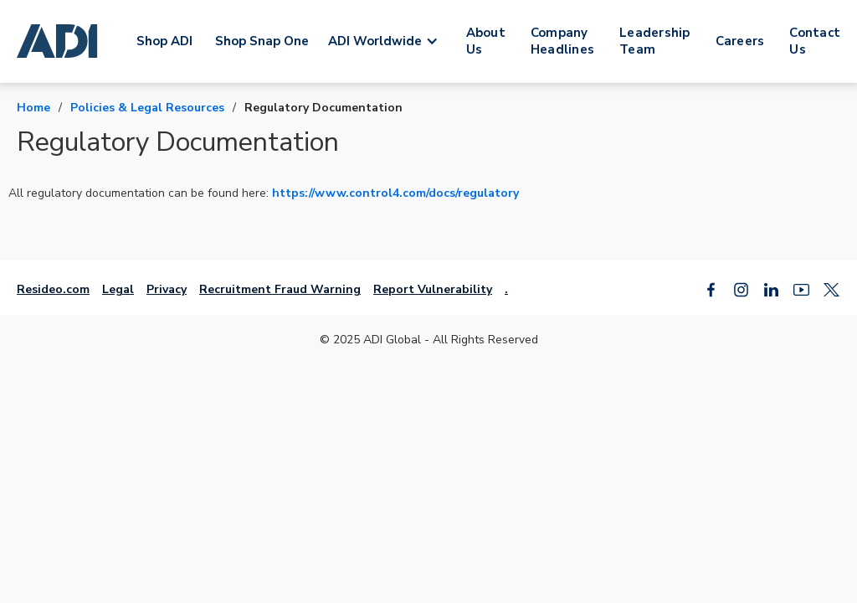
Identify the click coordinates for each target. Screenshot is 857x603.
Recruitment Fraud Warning (280, 289)
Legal (118, 289)
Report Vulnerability (432, 289)
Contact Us (814, 41)
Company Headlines (562, 41)
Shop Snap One (262, 41)
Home (33, 108)
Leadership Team (654, 41)
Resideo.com (53, 289)
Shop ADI (164, 41)
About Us (485, 41)
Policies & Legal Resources (147, 108)
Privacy (166, 289)
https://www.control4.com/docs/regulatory (395, 193)
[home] (60, 41)
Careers (740, 41)
